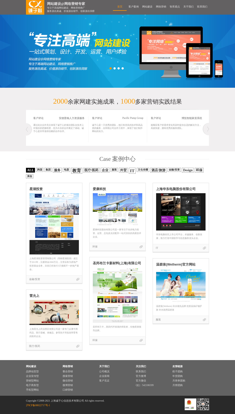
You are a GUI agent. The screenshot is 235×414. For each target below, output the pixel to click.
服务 (57, 170)
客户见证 (104, 380)
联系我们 (202, 6)
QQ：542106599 (145, 385)
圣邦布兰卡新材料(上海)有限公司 (117, 263)
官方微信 (141, 380)
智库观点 (175, 6)
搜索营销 (68, 376)
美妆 (29, 176)
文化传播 (143, 169)
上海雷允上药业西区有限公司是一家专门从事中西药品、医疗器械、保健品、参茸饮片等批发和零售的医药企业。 (53, 333)
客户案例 (133, 6)
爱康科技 (99, 189)
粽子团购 (177, 371)
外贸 (123, 170)
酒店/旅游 (158, 170)
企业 (105, 170)
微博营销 (68, 385)
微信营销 (68, 380)
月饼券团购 (178, 380)
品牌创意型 (32, 371)
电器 (66, 169)
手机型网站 (32, 389)
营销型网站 (32, 380)
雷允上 (34, 296)
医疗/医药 (91, 170)
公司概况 (104, 371)
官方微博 (141, 376)
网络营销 (161, 6)
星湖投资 (36, 189)
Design (188, 170)
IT (132, 170)
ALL (30, 170)
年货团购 (177, 376)
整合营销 (68, 371)
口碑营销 (68, 389)
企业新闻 (104, 376)
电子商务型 (32, 385)
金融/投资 (174, 169)
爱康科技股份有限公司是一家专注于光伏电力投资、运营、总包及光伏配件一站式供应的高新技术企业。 (117, 233)
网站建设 (147, 6)
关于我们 (188, 6)
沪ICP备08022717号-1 (38, 405)
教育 (76, 170)
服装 (114, 169)
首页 (119, 6)
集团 (48, 169)
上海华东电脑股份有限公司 (176, 189)
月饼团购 (177, 385)
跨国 (39, 169)
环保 (199, 170)
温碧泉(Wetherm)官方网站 (175, 264)
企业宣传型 (32, 376)
